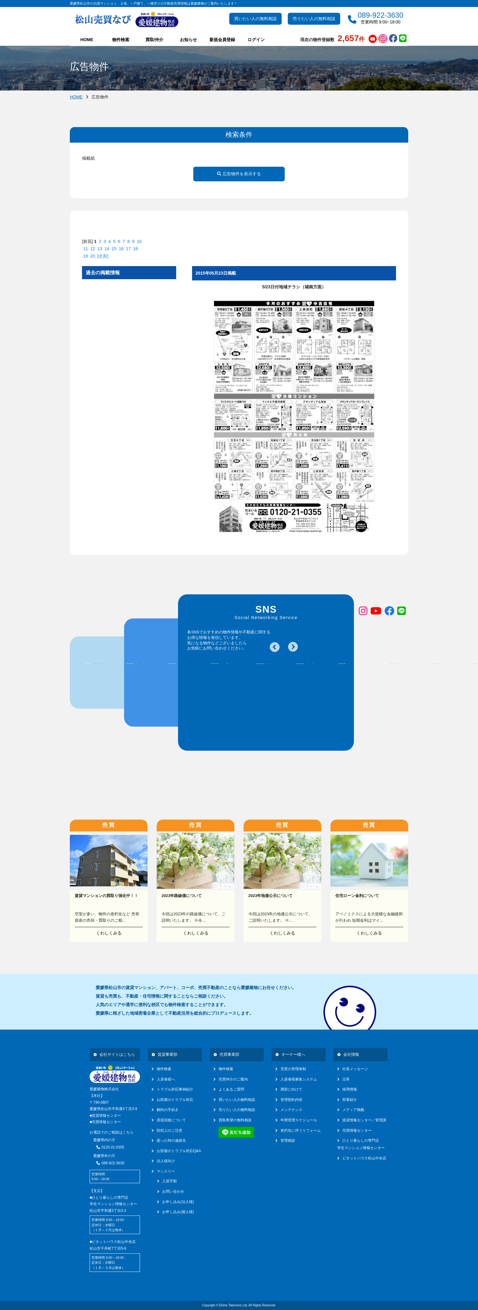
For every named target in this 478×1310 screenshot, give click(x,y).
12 (92, 248)
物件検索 (164, 1069)
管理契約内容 (291, 1100)
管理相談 (287, 1140)
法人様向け (166, 1161)
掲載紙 (88, 158)
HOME (86, 39)
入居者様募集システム (298, 1079)
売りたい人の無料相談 (314, 18)
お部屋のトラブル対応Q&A (179, 1151)
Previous (275, 647)
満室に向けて (291, 1089)
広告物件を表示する (239, 173)
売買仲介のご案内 (233, 1079)
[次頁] (103, 256)
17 (128, 248)
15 (114, 248)
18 (135, 248)
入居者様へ (166, 1079)
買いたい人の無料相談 (255, 18)
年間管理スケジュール (298, 1120)
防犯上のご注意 (169, 1130)
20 (92, 256)
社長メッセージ (355, 1069)
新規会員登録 (222, 39)
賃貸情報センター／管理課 (364, 1120)
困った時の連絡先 (171, 1140)
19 (85, 256)
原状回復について (171, 1120)
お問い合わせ (173, 1191)
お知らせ (188, 39)
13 (100, 248)
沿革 (346, 1079)
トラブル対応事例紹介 (175, 1089)
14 (107, 248)
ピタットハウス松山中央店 (364, 1158)
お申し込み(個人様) (178, 1212)
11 (85, 248)
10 (139, 241)
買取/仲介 (154, 39)
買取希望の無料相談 (235, 1120)
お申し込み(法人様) (178, 1202)
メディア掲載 (353, 1110)
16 (121, 248)
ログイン (256, 39)
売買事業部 (229, 1054)
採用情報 (349, 1089)
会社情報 (351, 1054)
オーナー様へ (293, 1054)
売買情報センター (357, 1130)
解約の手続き (168, 1110)
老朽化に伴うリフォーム (300, 1130)
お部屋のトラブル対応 (175, 1100)
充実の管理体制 (293, 1069)
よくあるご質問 (231, 1089)
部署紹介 (349, 1100)
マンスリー (166, 1171)
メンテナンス (291, 1110)
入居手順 (169, 1181)
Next (293, 647)
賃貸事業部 (167, 1054)
